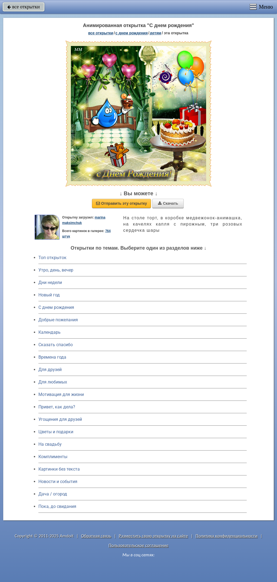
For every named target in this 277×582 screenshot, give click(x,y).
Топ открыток (52, 257)
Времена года (52, 357)
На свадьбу (50, 444)
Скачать (168, 203)
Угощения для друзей (60, 419)
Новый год (49, 294)
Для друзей (50, 369)
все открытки (23, 6)
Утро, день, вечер (55, 270)
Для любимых (52, 382)
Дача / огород (52, 494)
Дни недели (50, 282)
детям (155, 33)
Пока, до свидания (57, 506)
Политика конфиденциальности (227, 536)
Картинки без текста (59, 469)
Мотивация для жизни (61, 394)
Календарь (49, 332)
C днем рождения (56, 307)
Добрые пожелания (58, 319)
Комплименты (52, 456)
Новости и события (57, 481)
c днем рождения (132, 33)
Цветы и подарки (55, 431)
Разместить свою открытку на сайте (153, 536)
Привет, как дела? (56, 406)
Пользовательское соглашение (138, 545)
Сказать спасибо (55, 344)
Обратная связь (96, 536)
